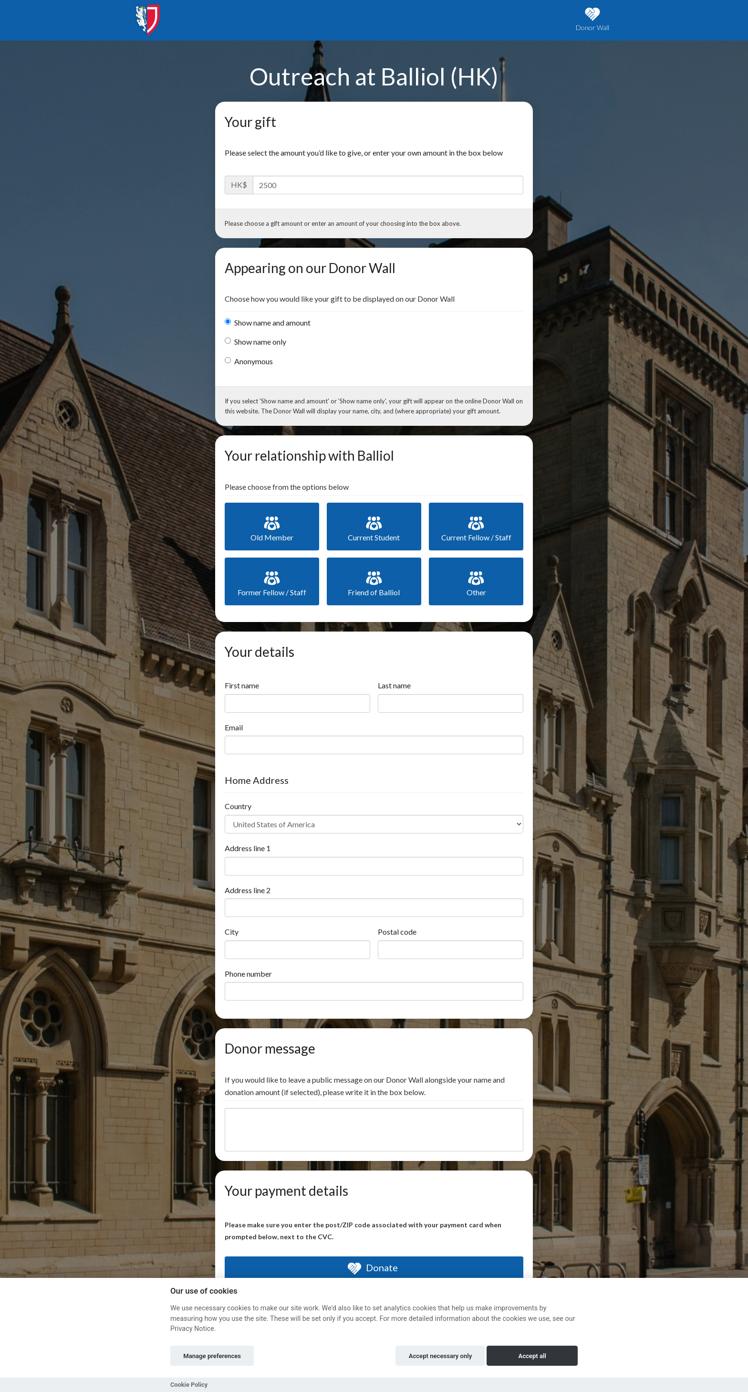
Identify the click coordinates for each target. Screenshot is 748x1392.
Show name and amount (268, 322)
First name (242, 685)
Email (234, 727)
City (232, 931)
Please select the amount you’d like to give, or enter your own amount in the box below (364, 152)
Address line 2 (247, 890)
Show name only (255, 341)
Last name (394, 685)
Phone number (248, 973)
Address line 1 (247, 848)
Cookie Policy (189, 1384)
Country (238, 806)
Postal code (397, 931)
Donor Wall (592, 19)
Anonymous (249, 361)
